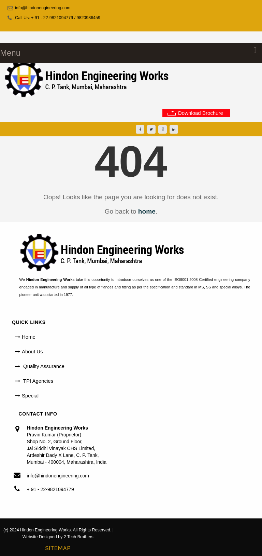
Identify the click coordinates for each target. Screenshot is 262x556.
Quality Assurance (43, 366)
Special (30, 395)
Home (28, 337)
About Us (32, 351)
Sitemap (58, 548)
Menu (10, 52)
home (147, 211)
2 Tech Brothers (78, 536)
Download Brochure (200, 113)
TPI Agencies (37, 381)
